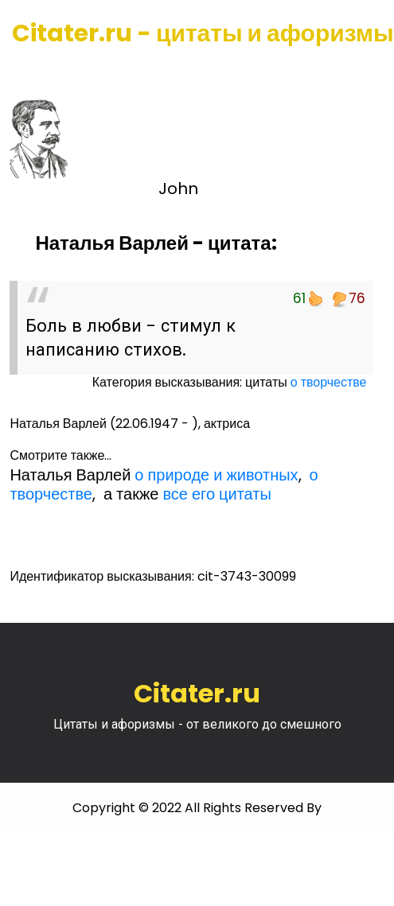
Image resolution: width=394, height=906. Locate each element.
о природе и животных (216, 475)
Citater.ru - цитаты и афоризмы (203, 33)
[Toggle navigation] (34, 71)
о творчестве (329, 382)
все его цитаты (216, 494)
